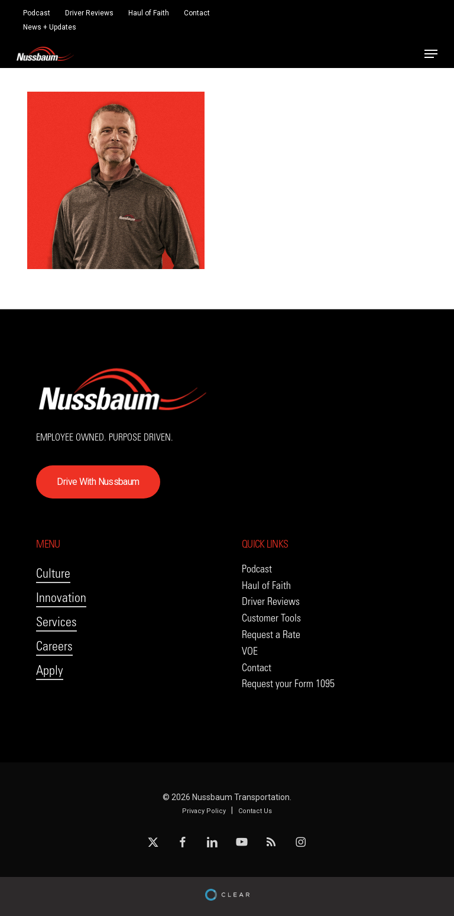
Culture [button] (53, 573)
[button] (430, 54)
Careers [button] (54, 646)
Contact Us (255, 811)
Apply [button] (49, 670)
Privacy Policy (204, 811)
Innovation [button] (61, 598)
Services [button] (56, 622)
